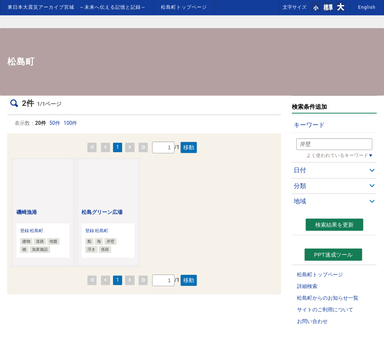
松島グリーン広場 (102, 212)
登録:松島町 (31, 230)
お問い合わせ (312, 321)
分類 (300, 185)
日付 (300, 170)
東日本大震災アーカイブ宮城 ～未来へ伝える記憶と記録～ (77, 7)
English (367, 7)
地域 (300, 201)
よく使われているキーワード (337, 155)
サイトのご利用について (325, 309)
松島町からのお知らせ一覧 (327, 298)
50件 (54, 123)
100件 (71, 123)
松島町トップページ (184, 7)
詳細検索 (307, 286)
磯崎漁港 (26, 212)
